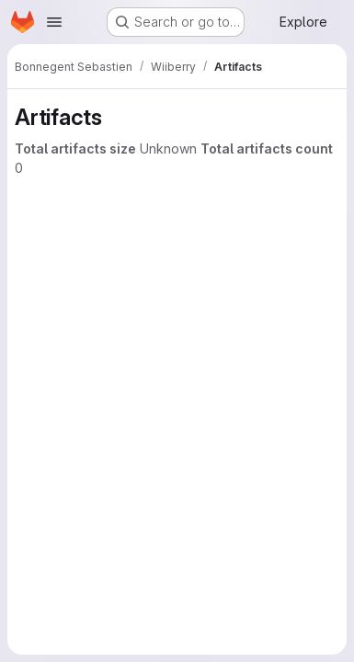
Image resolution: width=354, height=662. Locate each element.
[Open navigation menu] (54, 22)
